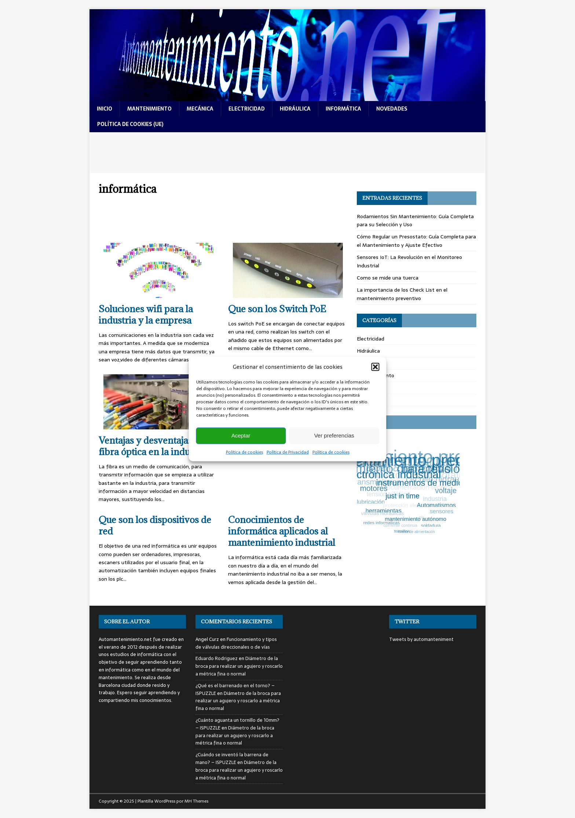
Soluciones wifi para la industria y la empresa (146, 314)
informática (343, 109)
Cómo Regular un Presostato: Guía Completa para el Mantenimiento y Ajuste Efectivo (416, 241)
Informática (371, 363)
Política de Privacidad (288, 451)
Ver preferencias (334, 435)
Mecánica (368, 388)
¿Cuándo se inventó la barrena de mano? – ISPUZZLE (231, 758)
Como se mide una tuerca (387, 278)
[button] (375, 366)
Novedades (370, 400)
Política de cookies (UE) (130, 124)
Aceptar (240, 435)
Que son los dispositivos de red (155, 525)
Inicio (104, 109)
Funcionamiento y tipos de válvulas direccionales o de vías (236, 643)
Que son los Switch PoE (277, 309)
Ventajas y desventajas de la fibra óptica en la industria (156, 446)
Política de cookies (244, 451)
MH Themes (196, 801)
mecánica (200, 109)
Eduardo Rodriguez (216, 658)
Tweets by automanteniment (421, 639)
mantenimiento (149, 109)
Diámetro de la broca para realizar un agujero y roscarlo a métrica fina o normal (239, 666)
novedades (391, 109)
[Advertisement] (287, 152)
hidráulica (295, 109)
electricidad (246, 109)
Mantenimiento (375, 375)
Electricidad (370, 339)
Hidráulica (368, 351)
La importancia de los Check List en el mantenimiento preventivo (402, 294)
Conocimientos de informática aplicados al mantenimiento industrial (281, 530)
